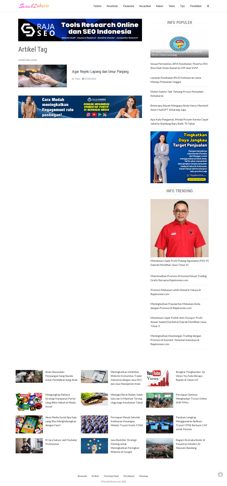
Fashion (97, 6)
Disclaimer (128, 475)
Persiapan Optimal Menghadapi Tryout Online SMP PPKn (191, 398)
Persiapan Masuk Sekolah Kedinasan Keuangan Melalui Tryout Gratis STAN (127, 421)
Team (77, 78)
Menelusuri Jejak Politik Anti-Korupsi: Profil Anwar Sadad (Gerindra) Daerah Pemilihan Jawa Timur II (178, 322)
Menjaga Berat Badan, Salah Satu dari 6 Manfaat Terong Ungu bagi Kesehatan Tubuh (127, 398)
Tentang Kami (111, 475)
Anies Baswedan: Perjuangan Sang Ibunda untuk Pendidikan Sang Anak (61, 375)
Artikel (95, 475)
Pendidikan (196, 6)
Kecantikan (145, 6)
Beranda (82, 475)
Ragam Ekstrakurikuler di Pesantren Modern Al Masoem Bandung (190, 443)
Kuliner (159, 6)
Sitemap (143, 475)
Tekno (171, 6)
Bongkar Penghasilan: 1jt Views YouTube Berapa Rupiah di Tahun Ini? (190, 375)
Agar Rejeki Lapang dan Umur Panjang (100, 71)
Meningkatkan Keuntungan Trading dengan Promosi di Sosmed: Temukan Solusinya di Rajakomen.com (175, 340)
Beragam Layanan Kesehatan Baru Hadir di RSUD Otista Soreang (176, 53)
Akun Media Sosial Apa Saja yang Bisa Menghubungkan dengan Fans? (61, 421)
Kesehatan (112, 6)
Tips (182, 6)
